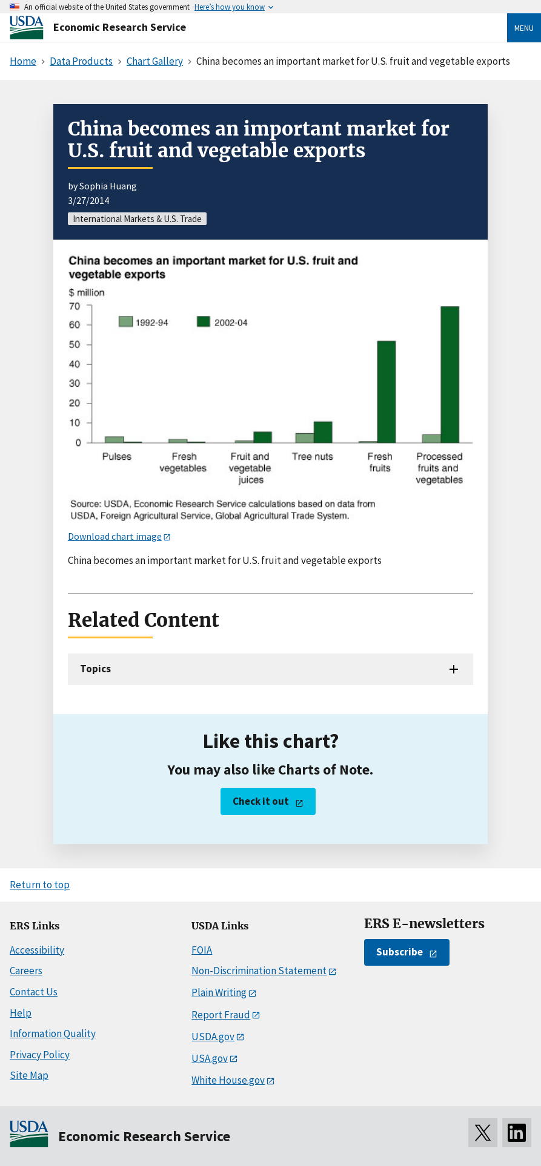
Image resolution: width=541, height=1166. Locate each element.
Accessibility (37, 950)
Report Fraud (220, 1014)
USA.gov (209, 1058)
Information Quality (53, 1033)
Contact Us (34, 991)
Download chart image (115, 536)
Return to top (40, 884)
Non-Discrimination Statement (259, 970)
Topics (95, 668)
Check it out (261, 801)
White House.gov (228, 1080)
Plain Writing (219, 992)
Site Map (29, 1075)
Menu (524, 27)
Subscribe (399, 951)
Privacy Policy (40, 1054)
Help (21, 1013)
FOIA (201, 950)
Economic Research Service (119, 27)
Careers (26, 970)
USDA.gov (212, 1036)
